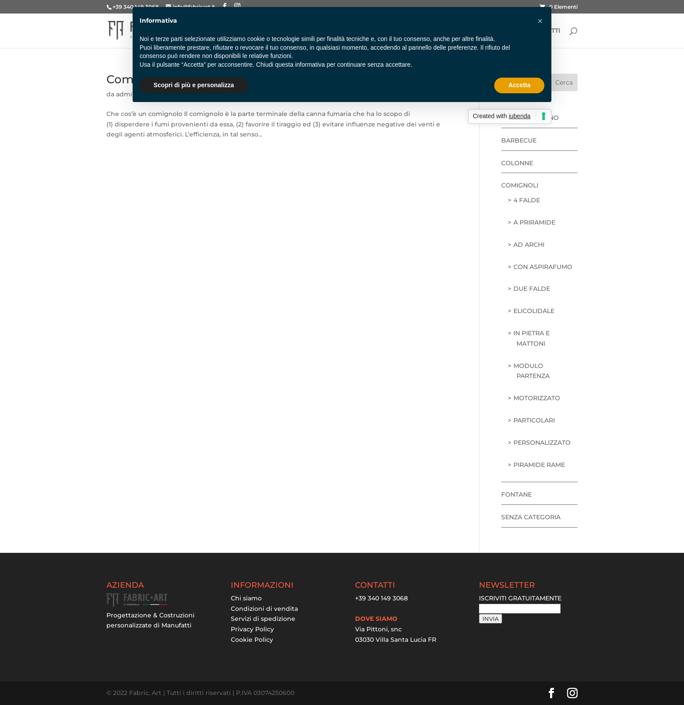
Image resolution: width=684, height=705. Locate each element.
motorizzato (536, 398)
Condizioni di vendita (264, 609)
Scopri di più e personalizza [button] (194, 85)
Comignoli (519, 185)
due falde (531, 289)
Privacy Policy (252, 629)
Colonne (517, 163)
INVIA (490, 618)
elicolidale (533, 311)
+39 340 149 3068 (381, 598)
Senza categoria (531, 517)
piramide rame (539, 465)
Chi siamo (246, 598)
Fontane (516, 494)
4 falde (526, 200)
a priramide (534, 222)
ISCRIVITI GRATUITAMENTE (520, 598)
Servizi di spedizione (263, 619)
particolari (534, 420)
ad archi (528, 245)
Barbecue (519, 140)
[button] (540, 21)
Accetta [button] (519, 85)
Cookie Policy (252, 640)
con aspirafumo (542, 267)
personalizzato (542, 442)
